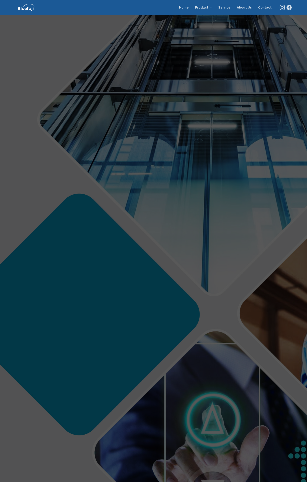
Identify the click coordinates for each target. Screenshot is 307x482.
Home (184, 7)
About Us (244, 7)
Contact (265, 7)
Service (224, 7)
